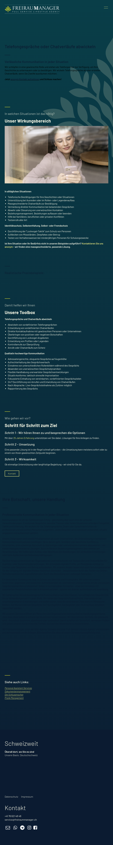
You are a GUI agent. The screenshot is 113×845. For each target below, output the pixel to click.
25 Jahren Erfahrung (23, 438)
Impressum (27, 796)
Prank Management (14, 697)
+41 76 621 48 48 (13, 815)
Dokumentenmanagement (17, 691)
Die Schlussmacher (14, 694)
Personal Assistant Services (18, 688)
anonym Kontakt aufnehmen (25, 79)
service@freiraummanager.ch (21, 819)
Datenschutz (11, 796)
